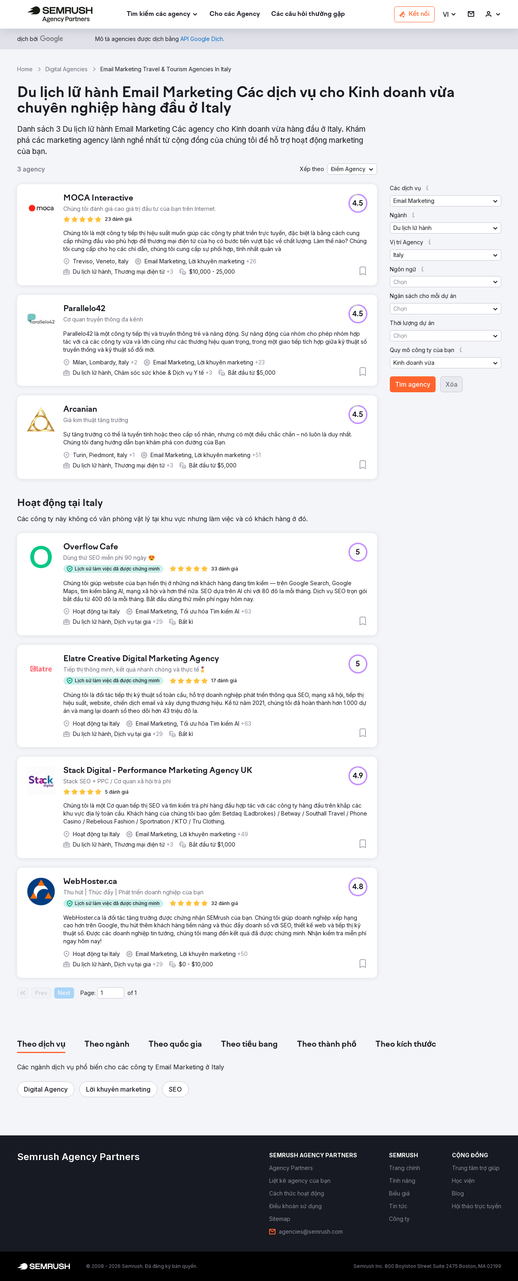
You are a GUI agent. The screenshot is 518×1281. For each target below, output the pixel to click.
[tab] (41, 1045)
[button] (450, 14)
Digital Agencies (66, 69)
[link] (234, 14)
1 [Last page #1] (136, 992)
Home (25, 69)
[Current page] (111, 993)
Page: (88, 992)
